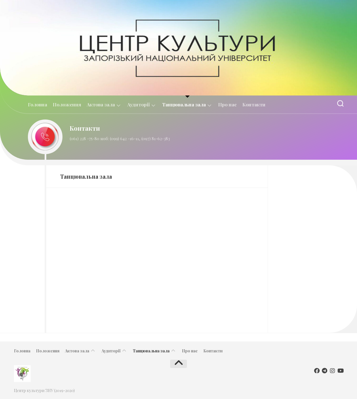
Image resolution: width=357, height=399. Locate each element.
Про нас (227, 104)
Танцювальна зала (184, 104)
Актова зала (101, 104)
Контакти (254, 104)
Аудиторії (138, 104)
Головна (37, 104)
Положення (67, 104)
